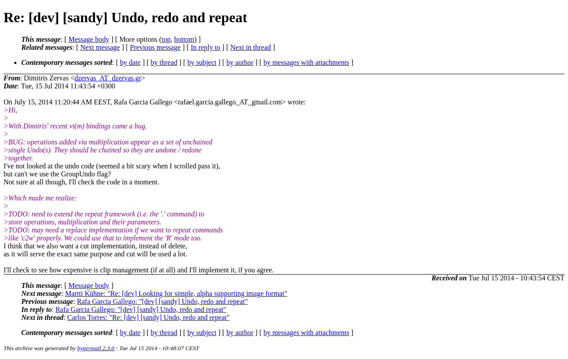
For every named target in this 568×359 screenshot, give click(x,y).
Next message (100, 47)
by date (130, 62)
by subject (201, 62)
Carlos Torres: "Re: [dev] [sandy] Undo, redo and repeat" (148, 317)
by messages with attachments (306, 62)
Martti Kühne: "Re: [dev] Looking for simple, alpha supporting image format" (176, 293)
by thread (164, 62)
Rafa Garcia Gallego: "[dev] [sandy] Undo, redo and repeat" (162, 301)
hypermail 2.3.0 (95, 348)
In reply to (206, 47)
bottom (184, 39)
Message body (88, 39)
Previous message (155, 47)
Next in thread (250, 47)
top (166, 39)
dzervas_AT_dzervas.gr (108, 78)
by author (239, 62)
